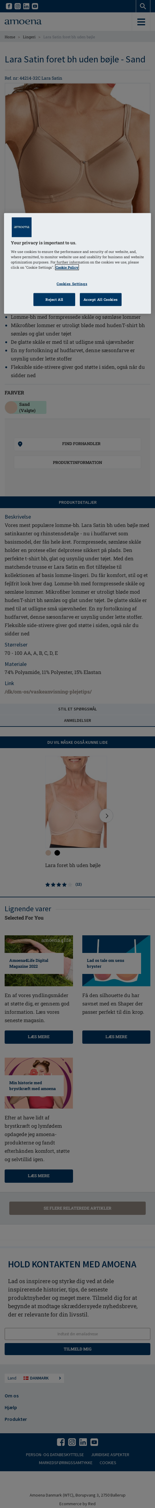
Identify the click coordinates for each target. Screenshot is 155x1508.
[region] (77, 263)
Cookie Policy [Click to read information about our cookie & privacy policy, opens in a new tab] (67, 267)
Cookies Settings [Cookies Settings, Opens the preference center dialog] (72, 283)
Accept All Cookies (101, 299)
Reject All (54, 299)
